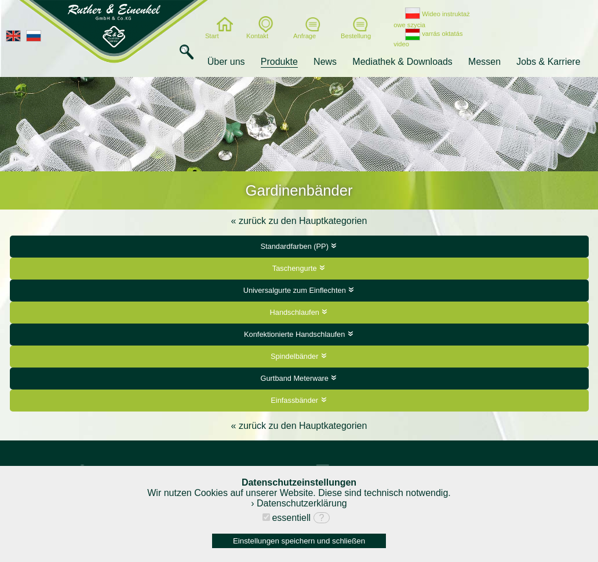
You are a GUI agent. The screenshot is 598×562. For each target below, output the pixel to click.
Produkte (279, 62)
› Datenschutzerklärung (299, 503)
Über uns (226, 62)
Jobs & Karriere (548, 62)
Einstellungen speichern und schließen (299, 541)
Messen (484, 62)
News (325, 62)
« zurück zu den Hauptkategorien (299, 221)
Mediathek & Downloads (402, 62)
